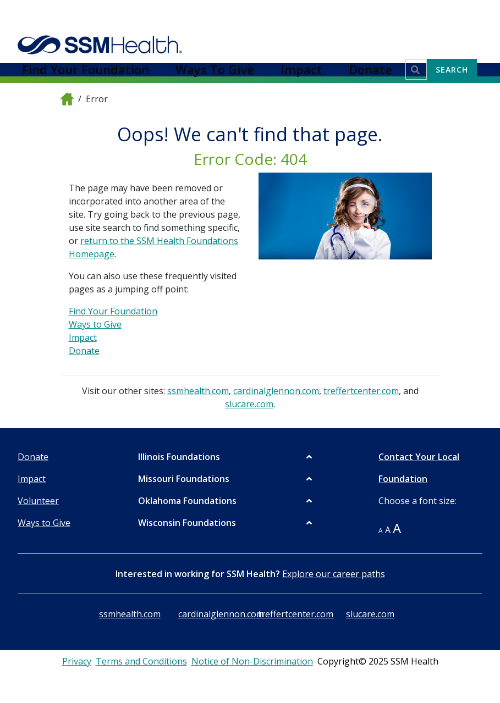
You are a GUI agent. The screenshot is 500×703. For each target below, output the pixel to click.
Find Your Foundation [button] (219, 15)
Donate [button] (385, 15)
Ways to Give (95, 324)
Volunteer (38, 501)
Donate (84, 351)
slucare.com (249, 404)
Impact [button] (347, 15)
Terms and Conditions (141, 661)
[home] (67, 98)
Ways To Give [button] (296, 15)
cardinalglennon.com (276, 391)
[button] (226, 457)
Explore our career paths (333, 574)
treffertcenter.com (361, 391)
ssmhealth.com (198, 391)
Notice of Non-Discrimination (252, 661)
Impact (83, 337)
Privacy (76, 661)
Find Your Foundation (113, 311)
